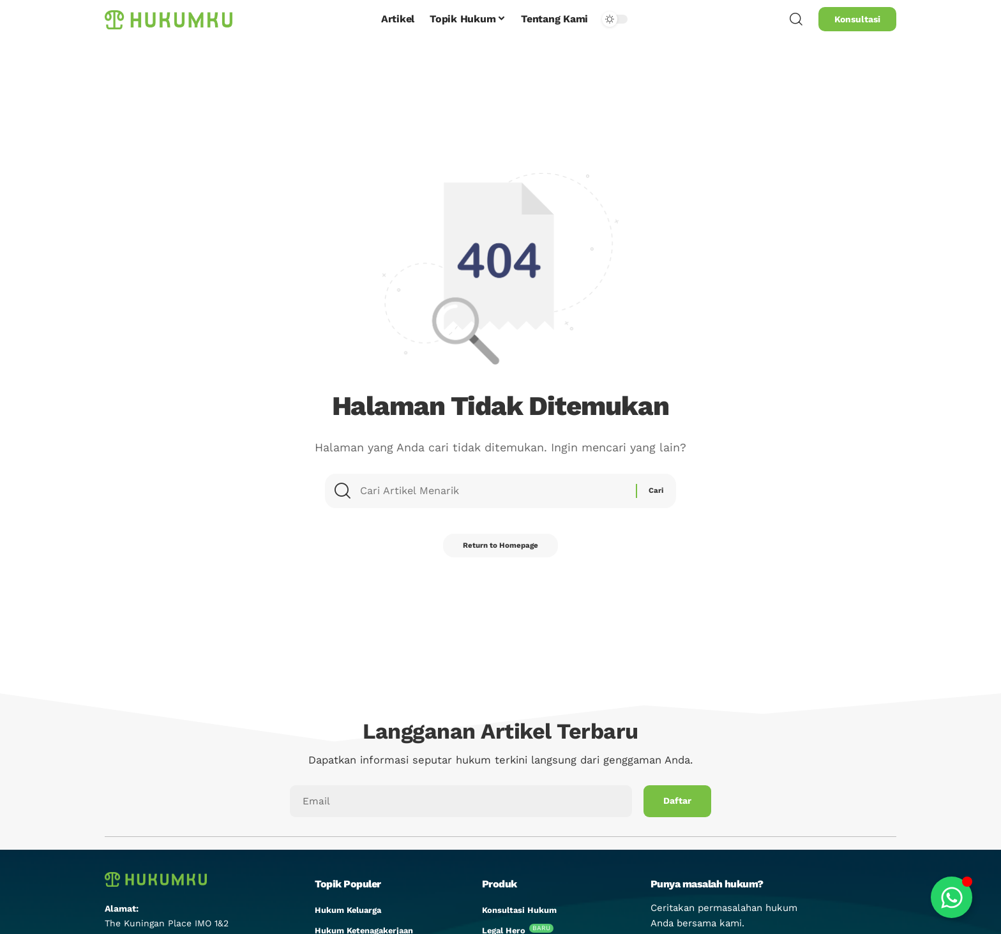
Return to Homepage (500, 550)
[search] (796, 19)
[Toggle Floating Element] (951, 897)
